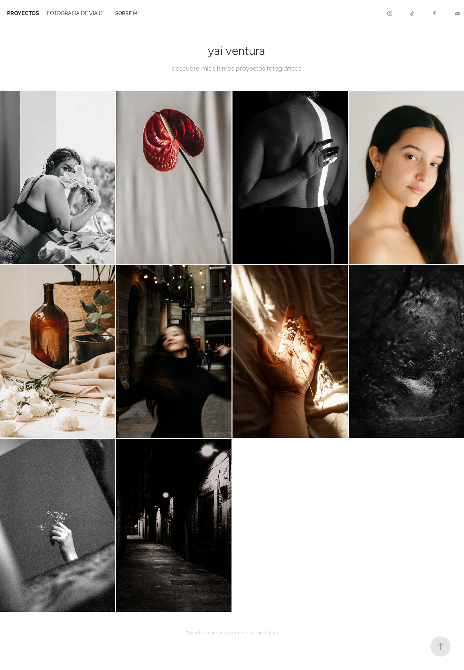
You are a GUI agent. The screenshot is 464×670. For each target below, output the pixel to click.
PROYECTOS (23, 13)
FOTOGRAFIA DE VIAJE (75, 13)
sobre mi (127, 13)
